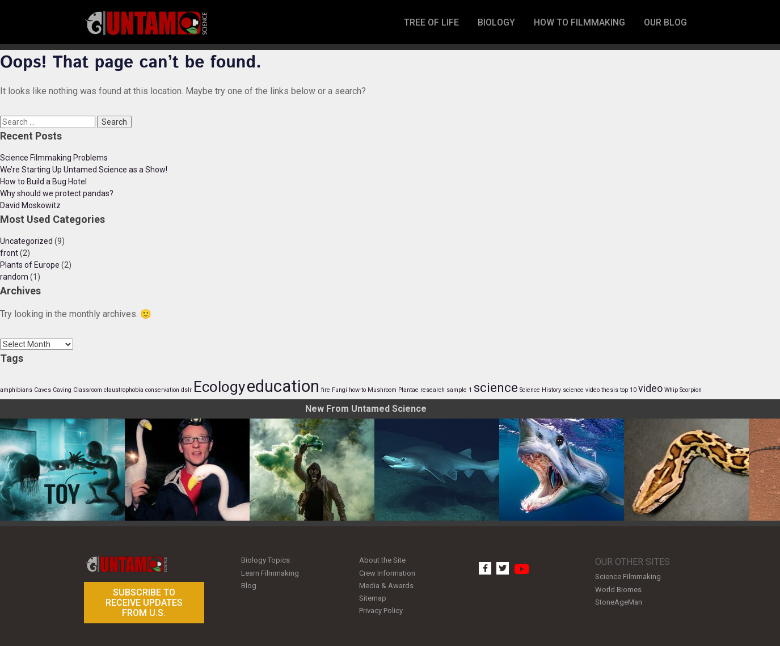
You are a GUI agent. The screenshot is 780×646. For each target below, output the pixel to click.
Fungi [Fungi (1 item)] (339, 390)
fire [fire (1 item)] (325, 390)
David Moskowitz (30, 205)
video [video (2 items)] (650, 388)
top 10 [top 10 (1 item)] (628, 390)
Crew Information (387, 572)
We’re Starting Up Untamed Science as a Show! (83, 169)
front (9, 252)
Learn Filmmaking (270, 572)
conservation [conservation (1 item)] (162, 390)
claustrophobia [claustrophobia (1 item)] (124, 390)
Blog (248, 584)
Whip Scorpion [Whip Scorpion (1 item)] (683, 390)
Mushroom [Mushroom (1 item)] (382, 390)
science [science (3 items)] (496, 387)
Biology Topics (265, 560)
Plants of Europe (30, 264)
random (14, 276)
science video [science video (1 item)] (581, 390)
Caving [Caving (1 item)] (62, 390)
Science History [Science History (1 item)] (540, 390)
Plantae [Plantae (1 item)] (408, 390)
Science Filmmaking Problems (54, 157)
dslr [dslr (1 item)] (186, 390)
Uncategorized (26, 241)
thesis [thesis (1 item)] (609, 390)
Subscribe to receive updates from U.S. (144, 602)
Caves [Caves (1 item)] (42, 390)
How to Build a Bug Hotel (43, 181)
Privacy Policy (381, 607)
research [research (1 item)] (432, 390)
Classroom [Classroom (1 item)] (87, 390)
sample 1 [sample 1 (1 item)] (459, 390)
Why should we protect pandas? (56, 193)
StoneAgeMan (618, 600)
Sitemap (372, 595)
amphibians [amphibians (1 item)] (16, 390)
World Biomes (618, 588)
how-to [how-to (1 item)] (357, 390)
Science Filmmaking (628, 576)
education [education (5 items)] (283, 386)
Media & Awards (386, 584)
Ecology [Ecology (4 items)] (219, 386)
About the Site (382, 560)
